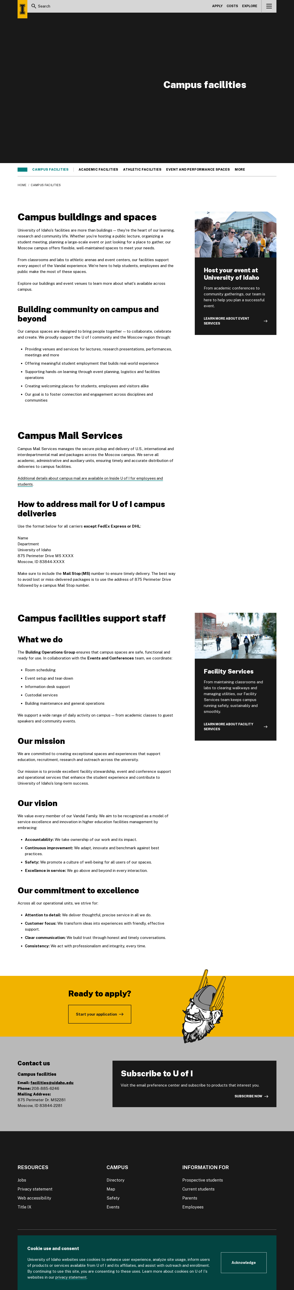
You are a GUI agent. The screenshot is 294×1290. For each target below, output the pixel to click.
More (242, 169)
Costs (232, 7)
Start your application (96, 1014)
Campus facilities (50, 169)
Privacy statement (35, 1189)
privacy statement (71, 1277)
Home (22, 185)
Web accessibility (34, 1198)
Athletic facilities (142, 169)
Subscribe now (248, 1096)
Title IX (24, 1207)
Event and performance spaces (198, 169)
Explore (249, 7)
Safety (113, 1198)
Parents (189, 1198)
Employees (193, 1207)
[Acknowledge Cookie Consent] (244, 1262)
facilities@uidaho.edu (52, 1082)
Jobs (22, 1180)
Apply (217, 7)
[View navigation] (269, 7)
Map (111, 1189)
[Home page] (22, 9)
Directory (116, 1180)
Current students (198, 1189)
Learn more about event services (226, 321)
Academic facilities (98, 169)
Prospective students (202, 1180)
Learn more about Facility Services (228, 726)
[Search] (33, 6)
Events (113, 1207)
